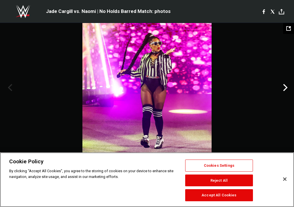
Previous (9, 87)
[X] (272, 11)
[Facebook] (263, 11)
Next (285, 87)
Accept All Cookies (219, 195)
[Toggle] (281, 11)
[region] (147, 179)
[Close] (284, 179)
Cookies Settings (219, 165)
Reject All (219, 180)
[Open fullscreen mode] (288, 28)
